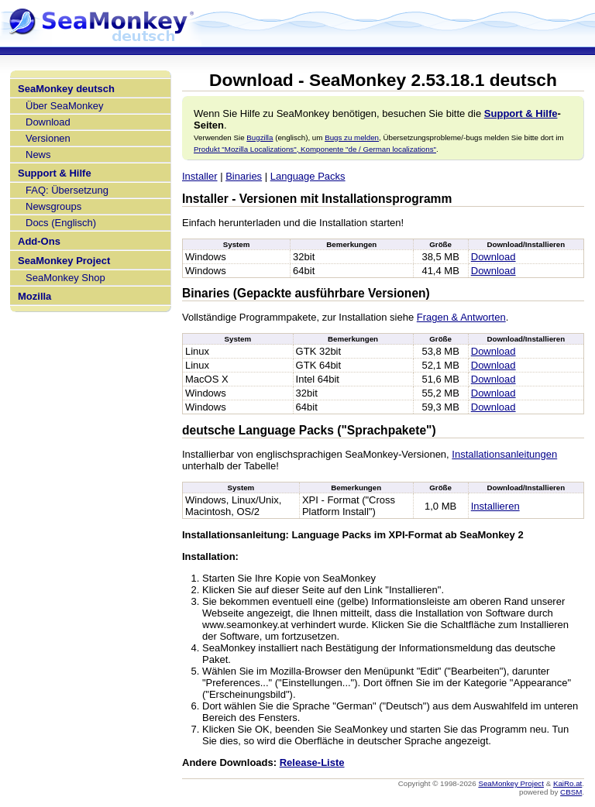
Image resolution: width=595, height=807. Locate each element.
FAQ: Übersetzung (67, 190)
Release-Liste (312, 762)
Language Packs (308, 176)
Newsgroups (53, 206)
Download (48, 122)
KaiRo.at (567, 783)
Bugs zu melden (352, 137)
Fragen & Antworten (461, 317)
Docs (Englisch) (61, 222)
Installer (200, 176)
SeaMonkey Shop (65, 277)
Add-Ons (39, 241)
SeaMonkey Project (64, 260)
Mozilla (34, 296)
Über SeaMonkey (64, 106)
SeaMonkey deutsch (66, 88)
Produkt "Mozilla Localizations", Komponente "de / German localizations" (315, 149)
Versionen (48, 138)
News (38, 154)
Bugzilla (259, 137)
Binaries (243, 176)
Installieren (495, 506)
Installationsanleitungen (504, 454)
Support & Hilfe (54, 173)
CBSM (571, 792)
